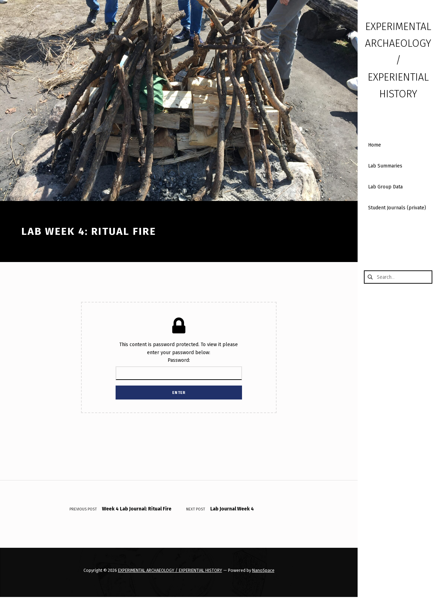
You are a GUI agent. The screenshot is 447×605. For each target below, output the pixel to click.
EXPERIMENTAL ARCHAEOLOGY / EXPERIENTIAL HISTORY (170, 570)
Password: (179, 368)
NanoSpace (263, 570)
